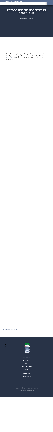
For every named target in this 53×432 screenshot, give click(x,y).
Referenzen (26, 360)
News (26, 363)
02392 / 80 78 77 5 (9, 1)
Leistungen (26, 357)
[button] (50, 2)
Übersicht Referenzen (9, 329)
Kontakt (26, 369)
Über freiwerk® (26, 366)
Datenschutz (26, 376)
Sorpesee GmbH (10, 58)
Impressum (26, 373)
